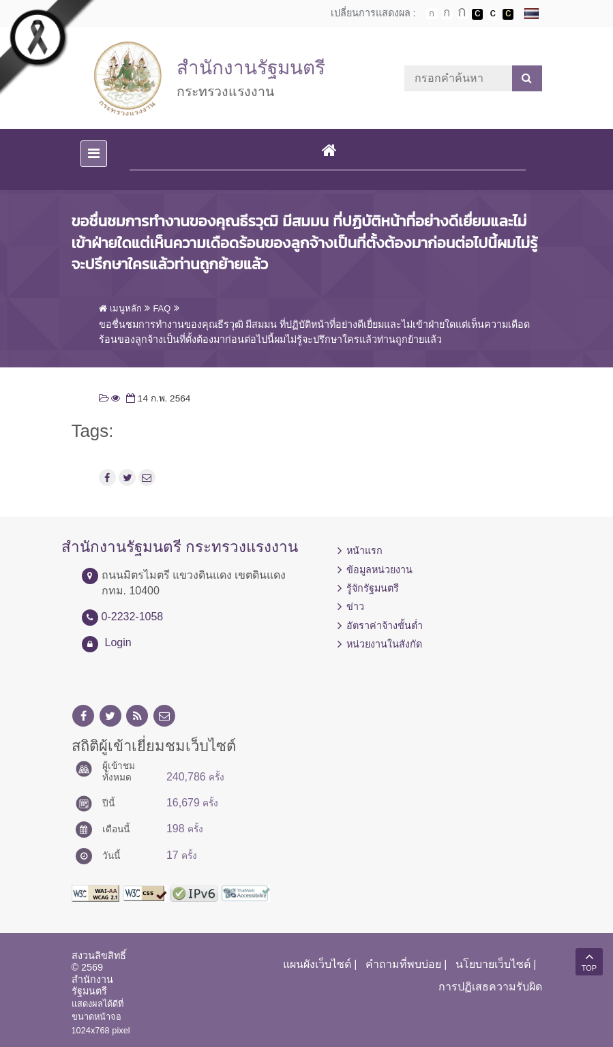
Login (118, 642)
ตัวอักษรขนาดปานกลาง (446, 14)
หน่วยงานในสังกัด (384, 644)
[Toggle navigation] (94, 154)
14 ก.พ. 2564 (156, 398)
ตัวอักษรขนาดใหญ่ (462, 13)
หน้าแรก (364, 550)
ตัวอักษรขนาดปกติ (431, 13)
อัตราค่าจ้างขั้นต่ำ (384, 625)
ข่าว (355, 606)
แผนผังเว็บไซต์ (317, 964)
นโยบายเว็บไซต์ (492, 964)
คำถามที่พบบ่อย (403, 964)
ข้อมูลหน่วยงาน (379, 569)
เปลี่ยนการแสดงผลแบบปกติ (493, 14)
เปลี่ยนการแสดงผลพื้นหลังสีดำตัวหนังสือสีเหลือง (508, 14)
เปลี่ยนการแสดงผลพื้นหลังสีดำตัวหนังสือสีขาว (477, 14)
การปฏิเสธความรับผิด (490, 986)
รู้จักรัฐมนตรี (372, 588)
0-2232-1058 (133, 616)
